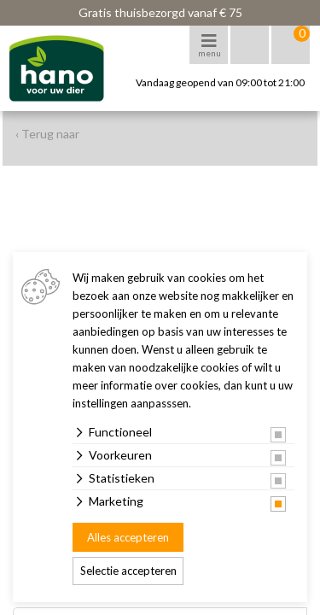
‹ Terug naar (47, 133)
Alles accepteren (128, 537)
